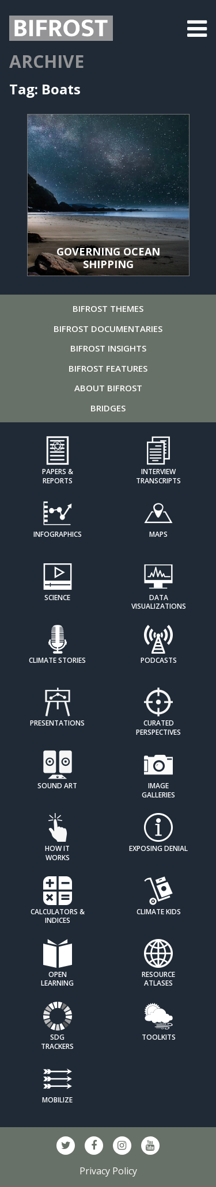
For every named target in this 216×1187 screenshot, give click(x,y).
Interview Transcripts (158, 476)
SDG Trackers (57, 1041)
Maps (158, 534)
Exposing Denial (158, 848)
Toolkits (159, 1037)
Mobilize (57, 1100)
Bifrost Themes (108, 308)
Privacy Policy (108, 1171)
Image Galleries (158, 790)
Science (57, 597)
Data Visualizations (158, 602)
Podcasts (159, 660)
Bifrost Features (108, 368)
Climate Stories (57, 660)
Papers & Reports (57, 476)
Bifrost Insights (108, 348)
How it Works (57, 853)
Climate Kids (159, 912)
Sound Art (57, 786)
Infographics (57, 534)
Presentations (57, 723)
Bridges (108, 408)
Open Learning (57, 979)
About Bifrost (108, 388)
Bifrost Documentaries (108, 328)
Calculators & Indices (58, 916)
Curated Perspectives (158, 727)
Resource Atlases (158, 979)
